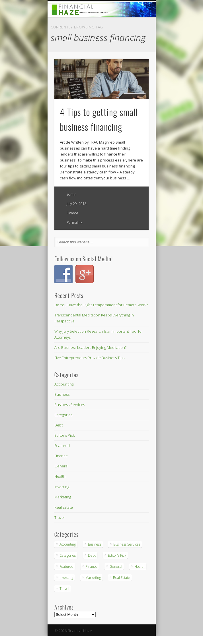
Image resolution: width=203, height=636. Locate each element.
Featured (62, 445)
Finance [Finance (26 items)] (91, 566)
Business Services (69, 404)
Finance (72, 213)
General (61, 466)
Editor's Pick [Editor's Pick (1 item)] (117, 555)
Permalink (74, 222)
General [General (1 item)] (116, 566)
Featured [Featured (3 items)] (66, 566)
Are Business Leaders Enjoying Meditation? (90, 347)
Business (61, 394)
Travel (59, 517)
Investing (61, 486)
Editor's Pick (64, 435)
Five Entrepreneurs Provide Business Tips (89, 357)
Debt (58, 425)
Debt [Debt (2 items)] (92, 555)
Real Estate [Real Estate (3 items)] (121, 577)
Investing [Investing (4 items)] (66, 577)
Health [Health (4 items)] (139, 566)
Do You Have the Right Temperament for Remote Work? (101, 304)
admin (71, 194)
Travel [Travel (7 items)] (64, 588)
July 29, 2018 (77, 203)
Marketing (62, 497)
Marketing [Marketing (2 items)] (93, 577)
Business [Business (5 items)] (94, 544)
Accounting (63, 384)
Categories (63, 414)
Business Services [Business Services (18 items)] (126, 544)
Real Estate (63, 507)
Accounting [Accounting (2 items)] (68, 544)
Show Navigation (134, 50)
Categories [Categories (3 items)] (68, 555)
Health (59, 476)
